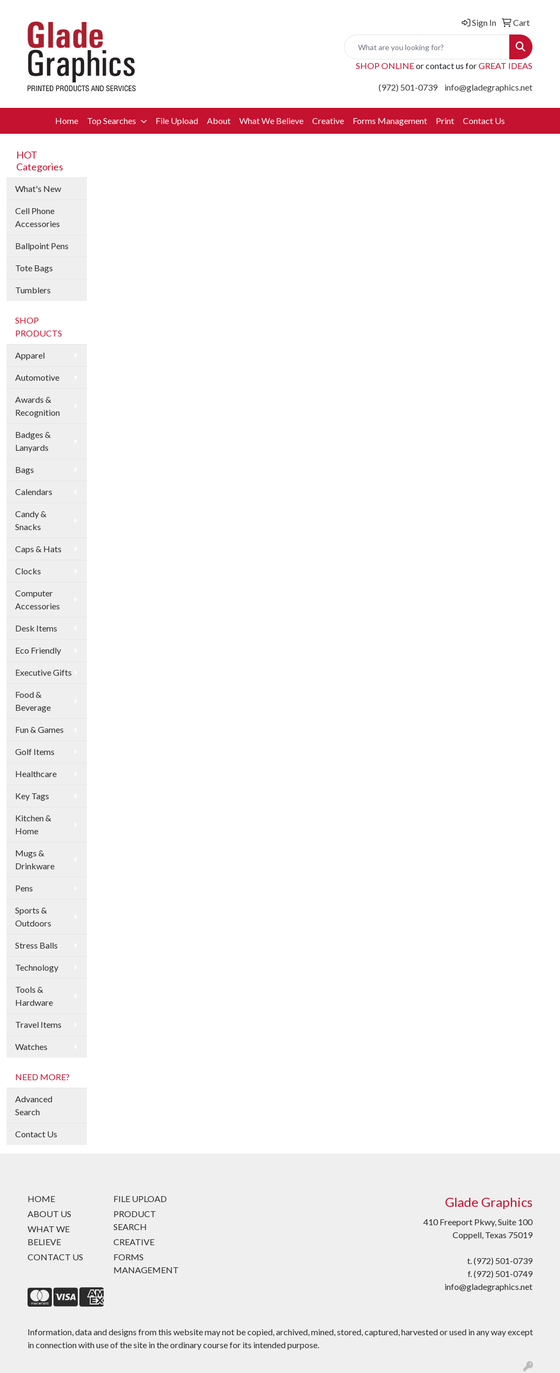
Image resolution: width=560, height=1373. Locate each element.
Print (445, 120)
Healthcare (36, 773)
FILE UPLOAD (140, 1198)
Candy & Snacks (30, 520)
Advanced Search (33, 1105)
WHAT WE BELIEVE (49, 1235)
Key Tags (32, 796)
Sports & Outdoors (33, 916)
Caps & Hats (38, 549)
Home (66, 120)
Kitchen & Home (33, 824)
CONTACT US (55, 1257)
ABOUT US (49, 1214)
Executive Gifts (43, 672)
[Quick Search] (427, 47)
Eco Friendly (38, 650)
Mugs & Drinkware (35, 859)
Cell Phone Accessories (37, 217)
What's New (38, 188)
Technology (36, 967)
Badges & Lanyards (33, 440)
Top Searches (112, 120)
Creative (328, 120)
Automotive (37, 377)
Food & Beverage (33, 700)
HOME (41, 1198)
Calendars (33, 491)
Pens (24, 888)
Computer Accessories (37, 599)
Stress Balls (36, 945)
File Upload (177, 120)
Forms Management (390, 120)
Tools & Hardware (34, 995)
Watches (31, 1046)
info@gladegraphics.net (488, 87)
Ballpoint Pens (42, 246)
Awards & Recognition (37, 405)
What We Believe (271, 120)
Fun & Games (39, 729)
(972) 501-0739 (408, 87)
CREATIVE (133, 1242)
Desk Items (36, 628)
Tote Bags (34, 268)
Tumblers (33, 290)
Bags (24, 469)
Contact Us (484, 120)
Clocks (28, 571)
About (219, 120)
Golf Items (35, 751)
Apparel (30, 355)
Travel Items (38, 1024)
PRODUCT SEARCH (134, 1220)
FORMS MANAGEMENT (146, 1263)
